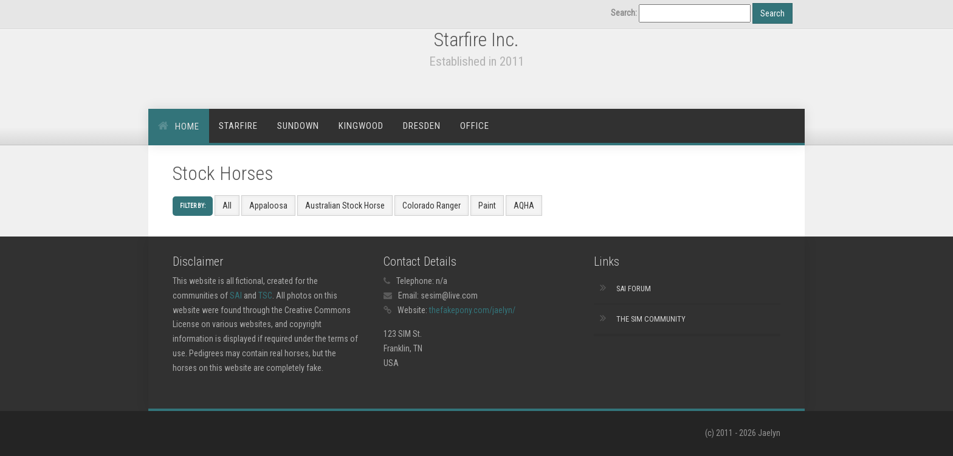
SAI (236, 295)
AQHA (524, 205)
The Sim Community (651, 318)
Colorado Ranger (431, 205)
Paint (487, 205)
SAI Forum (633, 288)
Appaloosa (268, 205)
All (227, 205)
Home (187, 126)
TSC (265, 295)
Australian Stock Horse (345, 205)
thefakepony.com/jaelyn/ (472, 310)
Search (772, 13)
